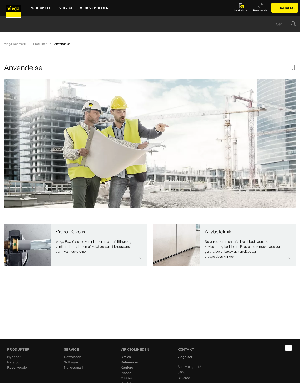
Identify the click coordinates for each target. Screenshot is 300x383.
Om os (126, 357)
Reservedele (17, 367)
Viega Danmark (15, 44)
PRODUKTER (18, 349)
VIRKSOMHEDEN (135, 349)
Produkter (40, 44)
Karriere (127, 367)
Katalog (13, 362)
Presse (126, 373)
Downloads (72, 357)
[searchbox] (146, 24)
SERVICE (71, 349)
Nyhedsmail (73, 367)
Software (71, 362)
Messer (126, 378)
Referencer (129, 362)
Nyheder (14, 357)
